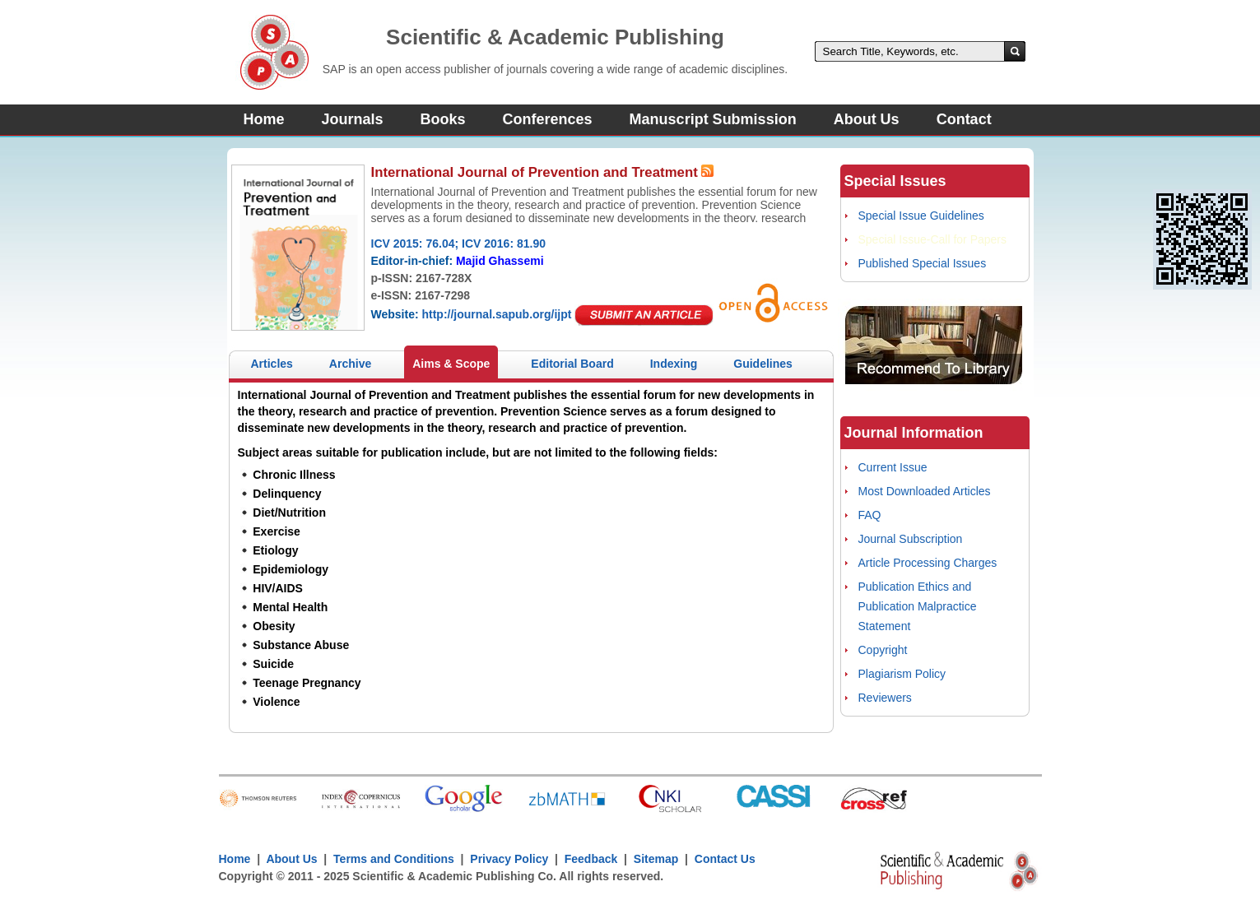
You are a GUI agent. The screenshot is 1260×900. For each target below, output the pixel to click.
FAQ (869, 515)
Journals (353, 119)
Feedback (591, 858)
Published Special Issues (922, 263)
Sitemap (656, 858)
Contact (964, 119)
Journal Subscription (910, 538)
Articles (272, 363)
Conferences (548, 119)
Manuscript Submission (713, 119)
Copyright (883, 649)
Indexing (674, 363)
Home (264, 119)
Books (443, 119)
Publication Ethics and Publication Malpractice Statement (917, 606)
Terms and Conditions (393, 858)
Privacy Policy (510, 858)
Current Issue (893, 467)
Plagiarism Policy (902, 673)
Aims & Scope (451, 363)
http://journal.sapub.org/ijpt (496, 314)
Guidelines (763, 363)
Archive (350, 363)
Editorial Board (572, 363)
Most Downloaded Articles (924, 491)
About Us (867, 119)
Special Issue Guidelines (921, 215)
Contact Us (725, 858)
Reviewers (885, 697)
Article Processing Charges (927, 562)
